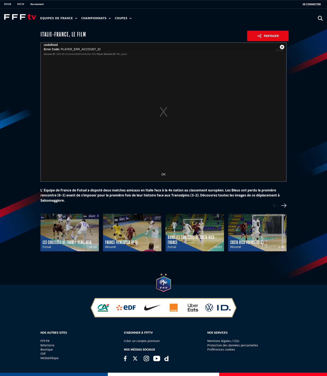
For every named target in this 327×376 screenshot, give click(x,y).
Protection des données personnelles (232, 345)
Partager (271, 36)
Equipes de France (58, 18)
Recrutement (37, 4)
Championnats (96, 18)
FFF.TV (20, 4)
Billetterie (47, 345)
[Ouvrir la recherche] (320, 18)
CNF (43, 353)
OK (163, 174)
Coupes (123, 18)
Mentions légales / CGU (223, 341)
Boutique (46, 349)
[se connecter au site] (312, 4)
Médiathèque (49, 358)
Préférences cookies (221, 349)
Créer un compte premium (142, 341)
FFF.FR (7, 4)
